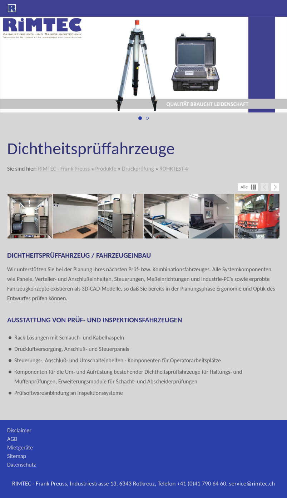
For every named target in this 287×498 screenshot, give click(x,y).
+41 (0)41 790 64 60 (201, 483)
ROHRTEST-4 (173, 168)
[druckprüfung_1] (140, 118)
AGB (12, 439)
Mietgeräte (20, 447)
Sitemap (16, 456)
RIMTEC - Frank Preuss (64, 168)
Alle (244, 187)
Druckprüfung (138, 168)
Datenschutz (21, 464)
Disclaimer (19, 430)
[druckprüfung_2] (147, 118)
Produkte (105, 168)
